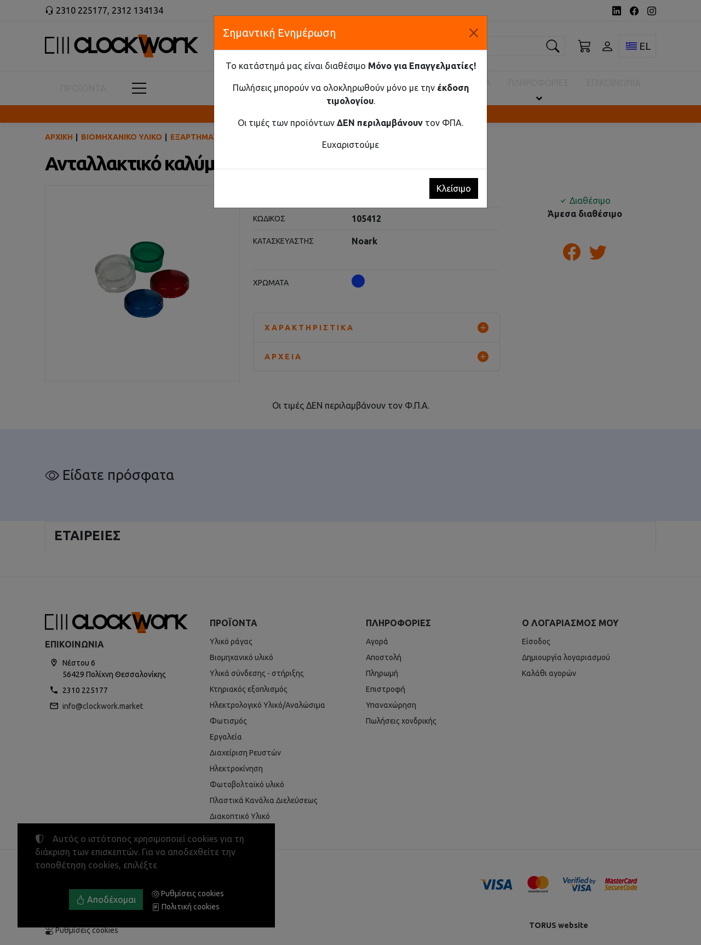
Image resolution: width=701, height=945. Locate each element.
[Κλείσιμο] (473, 33)
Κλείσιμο (453, 188)
